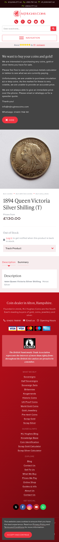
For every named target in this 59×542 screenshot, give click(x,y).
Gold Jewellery (29, 410)
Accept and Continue (18, 535)
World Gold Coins (29, 406)
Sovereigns (29, 376)
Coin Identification (29, 442)
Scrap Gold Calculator (29, 446)
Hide (10, 119)
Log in (9, 238)
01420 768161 (14, 320)
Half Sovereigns (29, 381)
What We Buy (29, 473)
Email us (30, 320)
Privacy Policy (39, 524)
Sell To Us (29, 469)
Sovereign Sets (30, 385)
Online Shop (29, 482)
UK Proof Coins (30, 402)
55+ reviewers (39, 45)
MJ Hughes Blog (29, 433)
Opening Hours (48, 320)
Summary (23, 262)
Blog (29, 461)
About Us (29, 490)
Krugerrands (29, 393)
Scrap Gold (29, 418)
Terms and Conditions (14, 527)
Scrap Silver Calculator (29, 450)
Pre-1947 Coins (29, 414)
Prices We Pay (29, 478)
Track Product (29, 248)
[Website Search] (53, 28)
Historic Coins (29, 397)
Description (9, 262)
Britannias (29, 389)
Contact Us (29, 465)
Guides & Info (30, 486)
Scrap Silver (29, 422)
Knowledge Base (29, 437)
